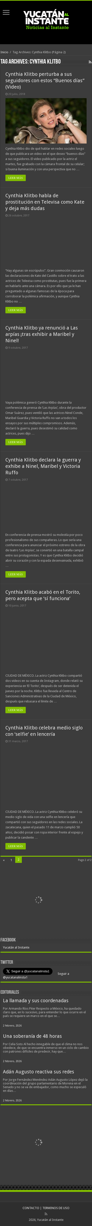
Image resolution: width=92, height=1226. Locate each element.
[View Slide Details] (38, 900)
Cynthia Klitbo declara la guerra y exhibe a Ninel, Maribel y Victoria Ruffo (43, 466)
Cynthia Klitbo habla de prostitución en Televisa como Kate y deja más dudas (44, 202)
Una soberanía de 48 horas (32, 1036)
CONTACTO (31, 1208)
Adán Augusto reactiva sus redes (38, 1072)
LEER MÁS (15, 178)
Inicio (4, 52)
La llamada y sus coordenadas (35, 1000)
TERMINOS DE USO (55, 1208)
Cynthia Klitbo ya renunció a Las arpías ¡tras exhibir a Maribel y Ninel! (41, 334)
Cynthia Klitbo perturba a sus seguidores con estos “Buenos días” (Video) (44, 80)
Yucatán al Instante (16, 947)
